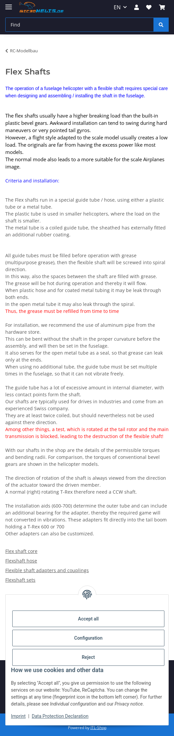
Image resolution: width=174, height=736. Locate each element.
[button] (137, 7)
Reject (88, 657)
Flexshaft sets (20, 580)
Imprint (18, 716)
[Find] (79, 25)
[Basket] (162, 7)
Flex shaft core (21, 551)
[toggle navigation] (8, 4)
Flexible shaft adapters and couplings (47, 570)
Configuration (88, 638)
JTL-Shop (98, 727)
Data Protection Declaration (60, 716)
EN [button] (117, 7)
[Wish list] (149, 7)
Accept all (88, 618)
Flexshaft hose (21, 561)
